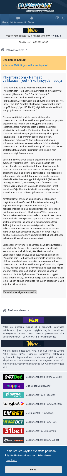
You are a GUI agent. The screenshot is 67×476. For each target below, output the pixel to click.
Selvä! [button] (33, 469)
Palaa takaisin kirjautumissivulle (19, 292)
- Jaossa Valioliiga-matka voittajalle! (25, 65)
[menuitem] (18, 19)
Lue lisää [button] (11, 460)
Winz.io (57, 35)
